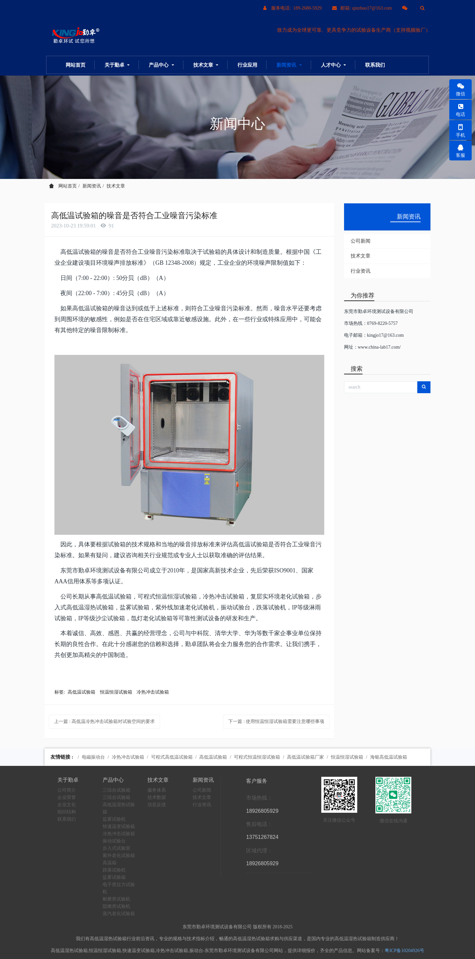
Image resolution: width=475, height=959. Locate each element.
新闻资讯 (91, 186)
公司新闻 (360, 241)
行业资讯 (360, 271)
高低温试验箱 (81, 692)
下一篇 (276, 721)
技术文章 (116, 186)
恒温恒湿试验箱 (116, 692)
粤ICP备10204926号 (404, 950)
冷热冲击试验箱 (153, 692)
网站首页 (75, 65)
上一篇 (104, 721)
